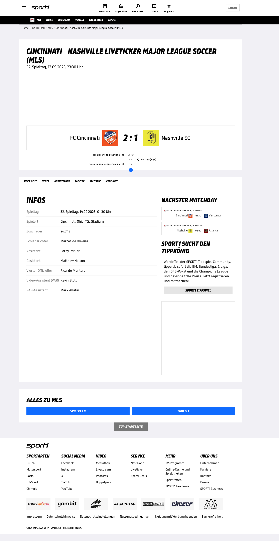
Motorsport (33, 469)
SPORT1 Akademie (177, 486)
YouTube (67, 489)
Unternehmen (209, 463)
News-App (137, 463)
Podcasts (102, 476)
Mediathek (103, 463)
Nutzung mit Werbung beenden (176, 516)
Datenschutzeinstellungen (97, 516)
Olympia (31, 489)
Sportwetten (173, 480)
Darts (29, 476)
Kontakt (205, 476)
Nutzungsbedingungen (135, 516)
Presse (204, 482)
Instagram (68, 469)
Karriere (205, 469)
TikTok (65, 482)
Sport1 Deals (139, 476)
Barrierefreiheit (212, 516)
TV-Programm (174, 463)
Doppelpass (103, 482)
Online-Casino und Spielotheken (177, 471)
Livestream (103, 469)
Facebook (67, 463)
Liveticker (137, 469)
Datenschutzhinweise (61, 516)
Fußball (31, 463)
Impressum (34, 516)
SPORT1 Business (211, 489)
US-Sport (32, 482)
